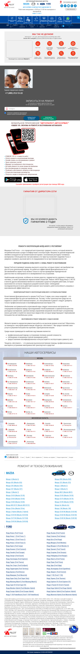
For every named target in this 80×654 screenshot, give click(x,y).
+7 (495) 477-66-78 (67, 437)
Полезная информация (44, 648)
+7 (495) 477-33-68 (12, 377)
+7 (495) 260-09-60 (49, 401)
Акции (71, 457)
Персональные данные (53, 648)
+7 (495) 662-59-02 (67, 401)
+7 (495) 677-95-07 (49, 383)
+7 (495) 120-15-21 (30, 365)
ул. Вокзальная (11, 437)
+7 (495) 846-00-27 (49, 371)
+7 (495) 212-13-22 (14, 93)
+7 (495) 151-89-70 (49, 377)
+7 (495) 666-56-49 (12, 431)
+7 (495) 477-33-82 (49, 365)
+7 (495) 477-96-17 (12, 395)
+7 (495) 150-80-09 (49, 425)
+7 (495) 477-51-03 (67, 395)
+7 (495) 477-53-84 (49, 395)
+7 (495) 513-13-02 (30, 371)
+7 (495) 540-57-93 (30, 389)
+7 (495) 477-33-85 (30, 377)
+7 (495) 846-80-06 (30, 443)
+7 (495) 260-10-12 (67, 365)
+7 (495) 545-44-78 (49, 407)
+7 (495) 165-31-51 (49, 431)
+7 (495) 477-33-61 (30, 383)
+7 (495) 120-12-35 (12, 401)
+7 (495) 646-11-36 (12, 389)
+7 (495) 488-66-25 (12, 425)
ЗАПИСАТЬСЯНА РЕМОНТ (31, 118)
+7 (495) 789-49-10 (12, 383)
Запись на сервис (49, 457)
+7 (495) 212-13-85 (67, 431)
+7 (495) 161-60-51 (30, 414)
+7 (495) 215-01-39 (12, 371)
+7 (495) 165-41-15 (30, 431)
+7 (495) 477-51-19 (12, 414)
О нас (22, 457)
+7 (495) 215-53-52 (67, 389)
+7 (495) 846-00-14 (12, 407)
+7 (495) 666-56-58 (49, 437)
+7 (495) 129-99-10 (49, 389)
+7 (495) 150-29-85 (12, 365)
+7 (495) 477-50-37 (67, 371)
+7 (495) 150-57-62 (67, 377)
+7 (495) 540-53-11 (30, 407)
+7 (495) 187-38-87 (30, 425)
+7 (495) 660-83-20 (49, 414)
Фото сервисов (37, 457)
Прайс (28, 457)
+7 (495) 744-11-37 (30, 401)
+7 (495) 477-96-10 (30, 395)
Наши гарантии (62, 457)
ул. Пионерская (66, 425)
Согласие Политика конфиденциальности (67, 648)
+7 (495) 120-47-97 (12, 443)
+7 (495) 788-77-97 (67, 383)
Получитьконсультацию (48, 118)
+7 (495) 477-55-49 (30, 437)
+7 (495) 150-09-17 (67, 407)
